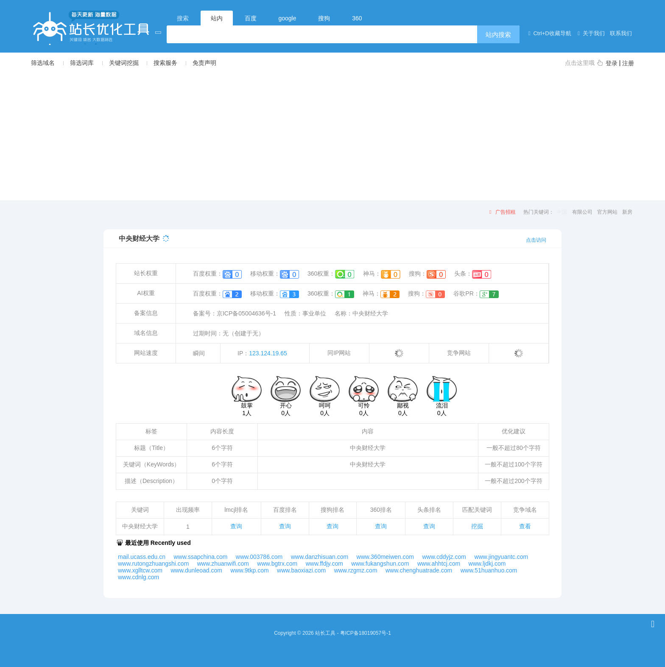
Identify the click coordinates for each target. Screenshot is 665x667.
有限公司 (582, 212)
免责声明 (204, 62)
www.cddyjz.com (444, 556)
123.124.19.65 (268, 353)
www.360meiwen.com (385, 556)
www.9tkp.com (249, 570)
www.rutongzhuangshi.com (153, 563)
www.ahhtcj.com (438, 563)
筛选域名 (43, 62)
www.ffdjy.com (324, 563)
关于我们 (590, 33)
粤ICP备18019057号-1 (365, 633)
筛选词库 (82, 62)
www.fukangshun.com (380, 563)
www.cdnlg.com (138, 577)
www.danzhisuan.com (319, 556)
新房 (627, 212)
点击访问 (536, 240)
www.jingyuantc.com (501, 556)
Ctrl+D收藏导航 (548, 33)
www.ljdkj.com (487, 563)
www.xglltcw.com (140, 570)
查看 (525, 526)
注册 (628, 63)
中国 (562, 212)
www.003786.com (259, 556)
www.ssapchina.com (201, 556)
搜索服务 (165, 62)
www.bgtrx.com (277, 563)
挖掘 (477, 526)
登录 (612, 63)
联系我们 (620, 33)
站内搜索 (498, 34)
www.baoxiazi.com (301, 570)
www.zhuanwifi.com (223, 563)
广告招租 (501, 212)
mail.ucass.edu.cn (141, 556)
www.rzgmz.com (355, 570)
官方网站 (607, 212)
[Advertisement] (332, 133)
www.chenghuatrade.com (419, 570)
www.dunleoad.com (196, 570)
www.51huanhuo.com (489, 570)
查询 (236, 526)
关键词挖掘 (124, 62)
